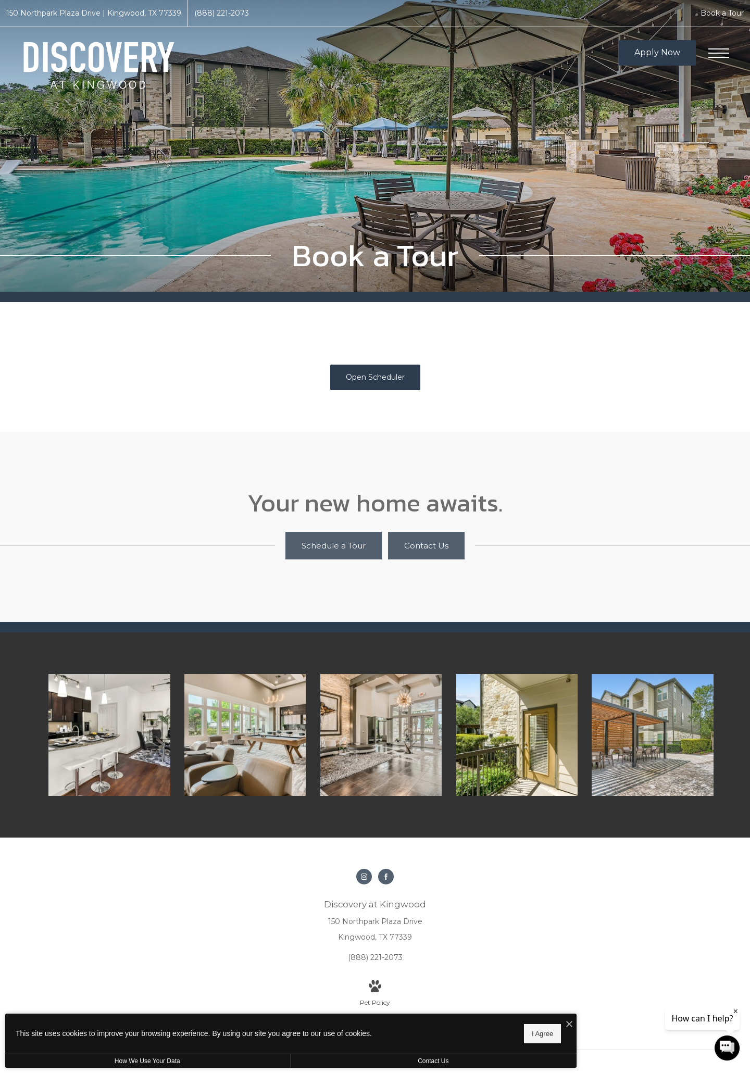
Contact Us (277, 1061)
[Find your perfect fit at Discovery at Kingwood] (250, 731)
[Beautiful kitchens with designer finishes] (114, 731)
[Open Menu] (718, 53)
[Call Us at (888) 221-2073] (221, 13)
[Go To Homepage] (99, 65)
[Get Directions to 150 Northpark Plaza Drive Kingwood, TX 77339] (94, 13)
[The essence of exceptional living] (521, 731)
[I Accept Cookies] (362, 1021)
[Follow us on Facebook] (386, 869)
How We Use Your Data (96, 1061)
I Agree (335, 1031)
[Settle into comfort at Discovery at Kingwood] (656, 731)
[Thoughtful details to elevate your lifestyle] (385, 731)
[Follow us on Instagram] (364, 869)
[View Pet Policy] (375, 986)
